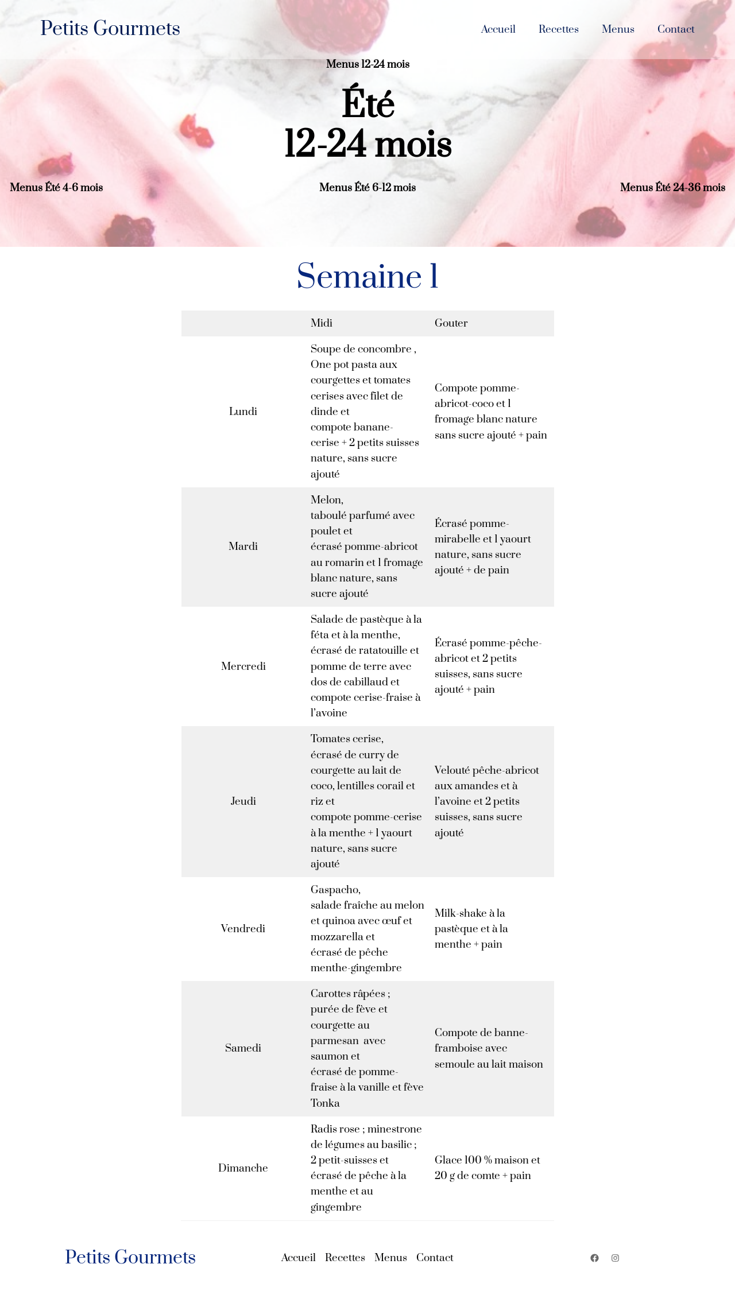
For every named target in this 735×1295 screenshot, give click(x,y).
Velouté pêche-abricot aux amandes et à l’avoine (487, 786)
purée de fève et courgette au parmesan (349, 1025)
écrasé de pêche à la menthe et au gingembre (359, 1191)
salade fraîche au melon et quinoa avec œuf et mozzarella (367, 921)
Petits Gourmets (110, 29)
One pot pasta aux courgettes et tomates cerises (361, 380)
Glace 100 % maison (482, 1160)
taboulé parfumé (350, 515)
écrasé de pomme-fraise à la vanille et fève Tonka (367, 1087)
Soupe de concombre (361, 349)
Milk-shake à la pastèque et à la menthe (471, 929)
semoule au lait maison (489, 1064)
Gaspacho (334, 890)
